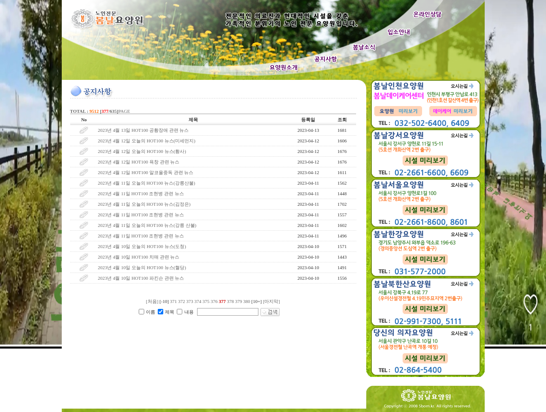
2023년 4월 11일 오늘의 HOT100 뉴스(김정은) (145, 204)
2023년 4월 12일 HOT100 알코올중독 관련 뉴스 (145, 172)
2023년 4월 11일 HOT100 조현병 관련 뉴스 (141, 193)
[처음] (152, 301)
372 (181, 301)
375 (206, 301)
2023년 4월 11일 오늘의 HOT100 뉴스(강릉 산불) (147, 225)
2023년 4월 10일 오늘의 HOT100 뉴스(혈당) (142, 267)
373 (189, 301)
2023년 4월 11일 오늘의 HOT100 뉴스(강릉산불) (146, 183)
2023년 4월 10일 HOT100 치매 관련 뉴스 (138, 256)
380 (246, 301)
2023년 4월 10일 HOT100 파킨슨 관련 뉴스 (141, 278)
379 (238, 301)
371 (173, 301)
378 (230, 301)
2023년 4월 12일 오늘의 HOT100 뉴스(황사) (142, 151)
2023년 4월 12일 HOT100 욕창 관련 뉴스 (138, 161)
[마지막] (271, 301)
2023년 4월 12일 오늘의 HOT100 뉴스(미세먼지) (146, 140)
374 (198, 301)
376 (214, 301)
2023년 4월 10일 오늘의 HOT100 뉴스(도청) (142, 246)
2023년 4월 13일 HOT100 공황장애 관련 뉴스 (143, 130)
